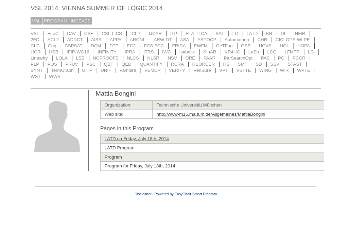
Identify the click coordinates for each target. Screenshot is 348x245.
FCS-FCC (154, 45)
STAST (295, 64)
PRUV (71, 64)
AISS (96, 39)
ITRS (148, 51)
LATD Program (120, 147)
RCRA (177, 64)
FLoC (53, 33)
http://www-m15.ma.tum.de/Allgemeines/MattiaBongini (211, 114)
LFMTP (292, 51)
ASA (184, 39)
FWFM (201, 45)
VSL (36, 20)
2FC (35, 39)
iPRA (130, 51)
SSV (274, 64)
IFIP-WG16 (78, 51)
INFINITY (107, 51)
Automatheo (237, 39)
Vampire (128, 70)
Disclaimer (143, 194)
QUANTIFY (151, 64)
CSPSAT (73, 45)
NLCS (133, 58)
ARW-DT (163, 39)
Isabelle (187, 51)
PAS (265, 58)
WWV (54, 76)
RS (226, 64)
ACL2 (53, 39)
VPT (223, 70)
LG (311, 51)
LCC (271, 51)
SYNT (37, 70)
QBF (108, 64)
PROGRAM (55, 20)
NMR (300, 33)
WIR (284, 70)
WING (265, 70)
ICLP (135, 33)
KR (269, 33)
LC (235, 33)
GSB (245, 45)
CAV (71, 33)
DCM (96, 45)
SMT (242, 64)
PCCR (299, 58)
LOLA (62, 58)
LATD (252, 33)
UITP (87, 70)
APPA (116, 39)
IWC (166, 51)
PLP (35, 64)
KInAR (209, 51)
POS (52, 64)
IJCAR (155, 33)
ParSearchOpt (238, 58)
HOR (36, 51)
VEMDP (152, 70)
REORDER (203, 64)
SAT (219, 33)
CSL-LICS (112, 33)
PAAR (209, 58)
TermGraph (62, 70)
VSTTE (244, 70)
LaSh (253, 51)
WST (36, 76)
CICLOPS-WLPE (293, 39)
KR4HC (232, 51)
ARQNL (137, 39)
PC (281, 58)
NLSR (153, 58)
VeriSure (202, 70)
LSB (80, 58)
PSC (90, 64)
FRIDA (179, 45)
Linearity (39, 58)
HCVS (265, 45)
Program (113, 157)
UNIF (106, 70)
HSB (53, 51)
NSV (172, 58)
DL (283, 33)
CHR (262, 39)
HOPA (303, 45)
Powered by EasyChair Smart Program (185, 194)
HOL (284, 45)
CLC (35, 45)
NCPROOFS (106, 58)
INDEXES (81, 20)
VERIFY (177, 70)
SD (259, 64)
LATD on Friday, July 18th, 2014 (137, 138)
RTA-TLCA (196, 33)
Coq (52, 45)
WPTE (303, 70)
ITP (173, 33)
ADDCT (75, 39)
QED (127, 64)
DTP (114, 45)
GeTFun (224, 45)
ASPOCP (206, 39)
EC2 (131, 45)
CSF (88, 33)
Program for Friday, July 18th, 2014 (140, 165)
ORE (190, 58)
